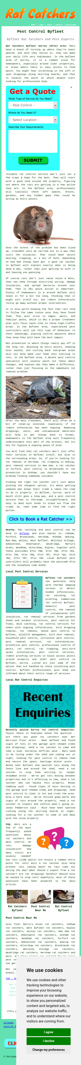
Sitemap (9, 1023)
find (16, 924)
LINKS (41, 25)
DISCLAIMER (71, 25)
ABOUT (49, 25)
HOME (33, 25)
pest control (59, 659)
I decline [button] (48, 1041)
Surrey (24, 663)
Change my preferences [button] (48, 1049)
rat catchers (60, 952)
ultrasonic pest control (57, 638)
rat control (26, 649)
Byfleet (24, 533)
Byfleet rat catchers (60, 578)
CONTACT (59, 25)
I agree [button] (48, 1032)
